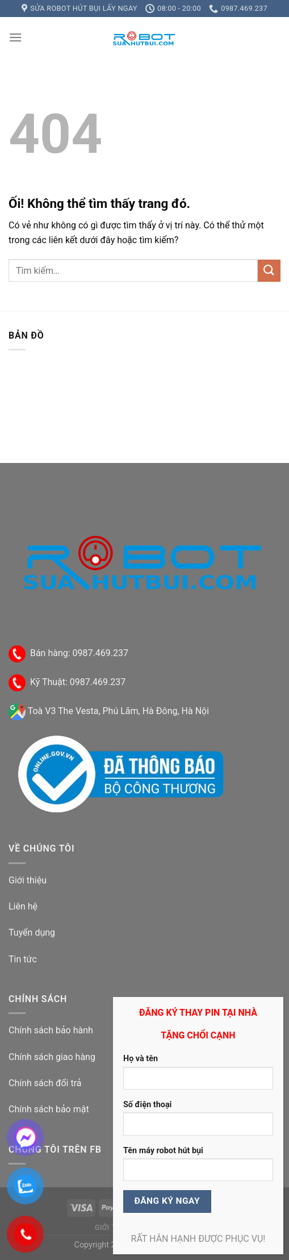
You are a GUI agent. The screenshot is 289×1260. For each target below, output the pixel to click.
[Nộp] (269, 271)
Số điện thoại (147, 1104)
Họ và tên (140, 1058)
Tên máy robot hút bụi (163, 1150)
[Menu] (15, 37)
